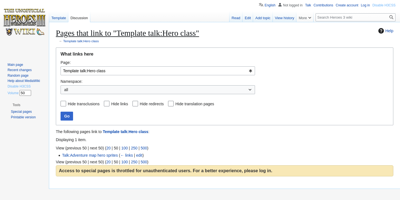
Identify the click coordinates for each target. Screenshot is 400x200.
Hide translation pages (194, 104)
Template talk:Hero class (81, 41)
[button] (16, 105)
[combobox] (158, 70)
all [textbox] (66, 90)
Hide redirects (152, 104)
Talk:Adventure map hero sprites (90, 155)
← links (126, 155)
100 (124, 148)
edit (139, 155)
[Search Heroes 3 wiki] (356, 17)
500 (144, 148)
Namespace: (71, 81)
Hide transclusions (83, 104)
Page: (66, 62)
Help (385, 31)
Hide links (119, 104)
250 (134, 148)
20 (108, 148)
